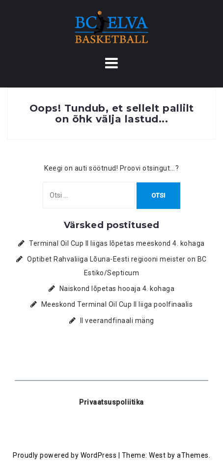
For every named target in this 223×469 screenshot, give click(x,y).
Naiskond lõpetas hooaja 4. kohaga (117, 289)
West (157, 455)
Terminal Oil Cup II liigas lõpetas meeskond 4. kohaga (117, 243)
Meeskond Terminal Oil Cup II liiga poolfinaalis (117, 304)
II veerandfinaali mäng (117, 320)
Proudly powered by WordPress (64, 455)
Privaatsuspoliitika (111, 402)
